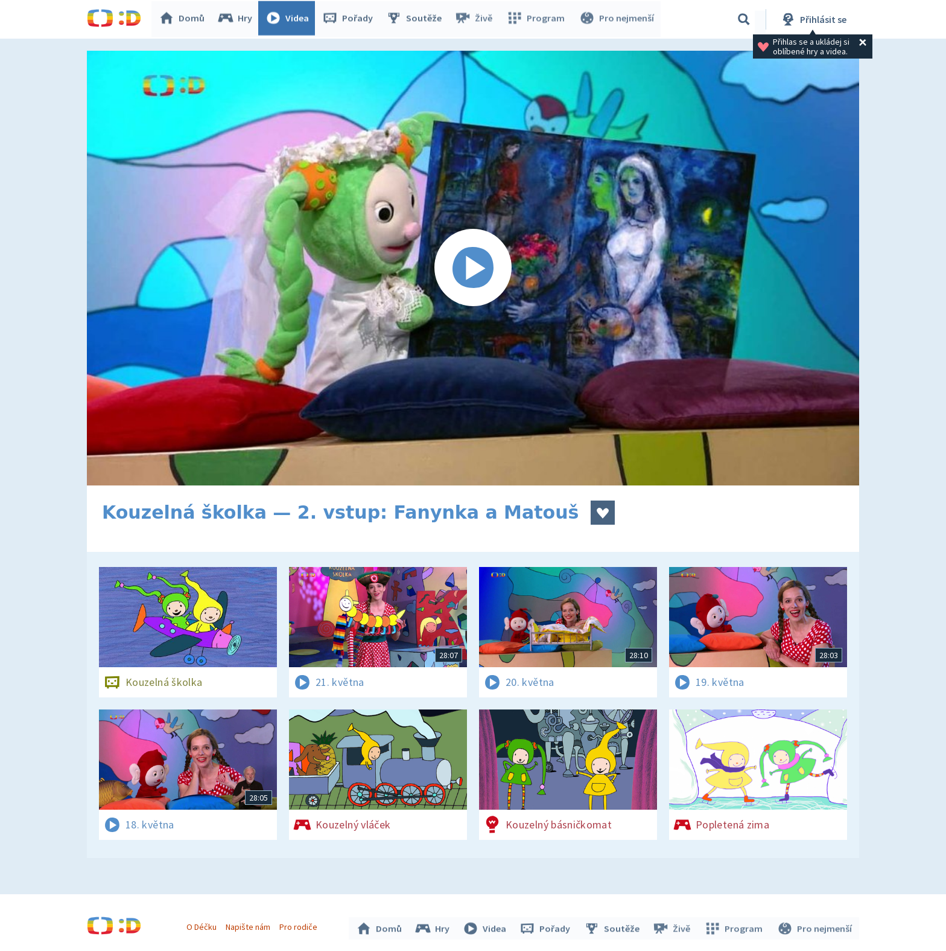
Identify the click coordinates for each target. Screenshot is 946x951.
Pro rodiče (300, 925)
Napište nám (249, 925)
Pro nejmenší (617, 19)
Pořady (350, 19)
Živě (476, 19)
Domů (184, 19)
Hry (237, 19)
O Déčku (203, 925)
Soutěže (416, 19)
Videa (289, 19)
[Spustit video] (473, 268)
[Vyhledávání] (744, 19)
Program (537, 19)
